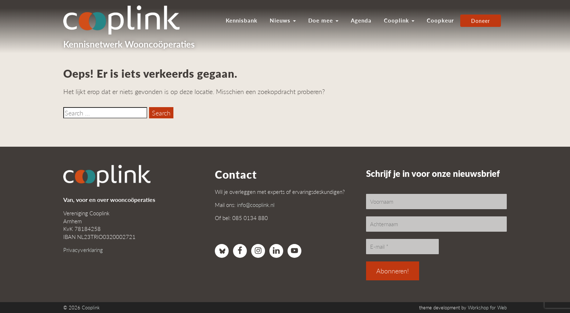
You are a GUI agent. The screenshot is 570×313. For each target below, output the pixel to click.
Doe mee (323, 20)
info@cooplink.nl (255, 204)
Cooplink (399, 20)
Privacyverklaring (83, 249)
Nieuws (283, 20)
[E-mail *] (402, 246)
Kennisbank (241, 20)
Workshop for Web (487, 307)
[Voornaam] (436, 201)
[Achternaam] (436, 224)
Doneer (480, 20)
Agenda (361, 20)
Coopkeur (440, 20)
